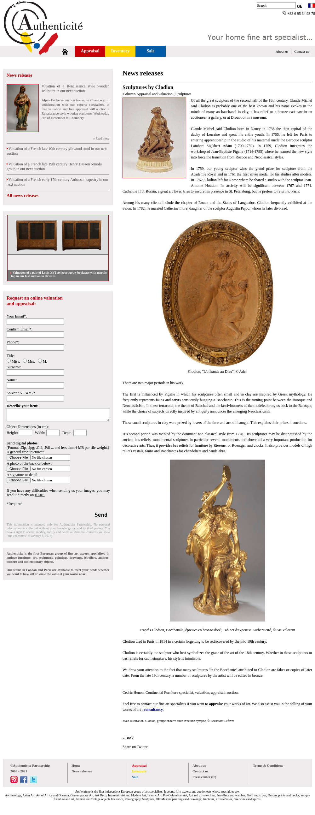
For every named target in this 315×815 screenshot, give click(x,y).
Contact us (301, 51)
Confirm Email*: (19, 329)
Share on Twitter (135, 747)
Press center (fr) (204, 777)
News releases (19, 75)
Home (76, 765)
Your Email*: (17, 316)
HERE (39, 495)
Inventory (120, 51)
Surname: (14, 367)
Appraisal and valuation (155, 94)
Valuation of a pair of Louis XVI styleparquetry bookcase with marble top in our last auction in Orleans (59, 274)
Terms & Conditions (268, 765)
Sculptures (183, 94)
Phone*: (13, 342)
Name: (12, 380)
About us (282, 51)
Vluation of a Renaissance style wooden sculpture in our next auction (75, 88)
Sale (151, 51)
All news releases (22, 195)
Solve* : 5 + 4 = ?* (21, 393)
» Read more (101, 138)
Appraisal (90, 51)
